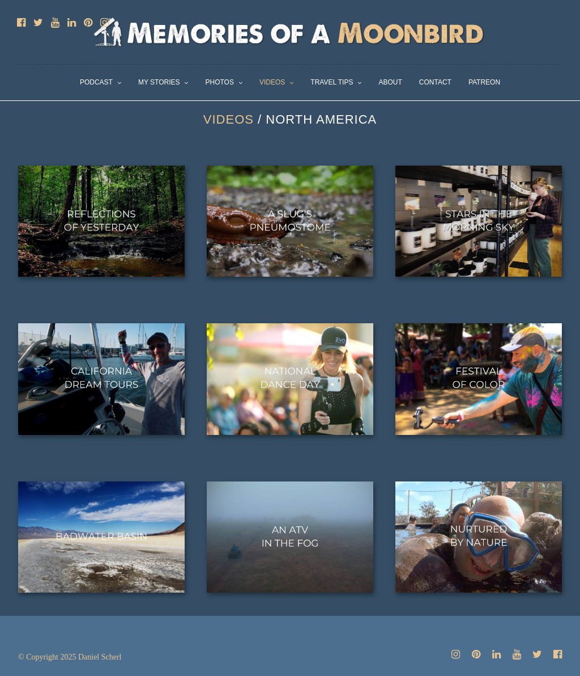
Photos (219, 82)
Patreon (484, 82)
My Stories (159, 82)
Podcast (96, 82)
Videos (272, 82)
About (390, 82)
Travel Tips (331, 82)
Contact (435, 82)
